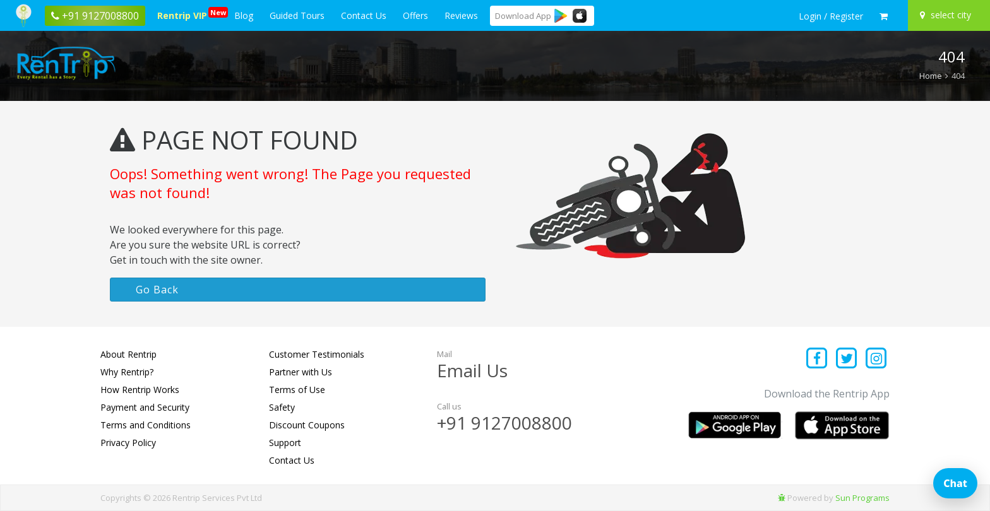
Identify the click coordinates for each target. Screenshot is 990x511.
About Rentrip (128, 354)
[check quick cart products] (883, 16)
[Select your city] (947, 15)
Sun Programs (862, 497)
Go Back (157, 290)
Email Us (472, 370)
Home (930, 75)
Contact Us (363, 15)
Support (285, 443)
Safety (282, 407)
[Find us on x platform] (847, 359)
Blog (243, 15)
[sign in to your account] (831, 16)
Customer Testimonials (316, 354)
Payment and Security (144, 407)
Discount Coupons (307, 425)
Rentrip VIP (184, 14)
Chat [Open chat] (955, 483)
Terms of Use (297, 390)
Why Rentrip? (126, 372)
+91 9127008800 (504, 423)
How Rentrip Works (139, 390)
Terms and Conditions (145, 425)
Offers (415, 15)
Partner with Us (300, 372)
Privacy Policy (128, 443)
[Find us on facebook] (817, 359)
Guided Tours (297, 15)
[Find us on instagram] (876, 359)
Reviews (461, 15)
